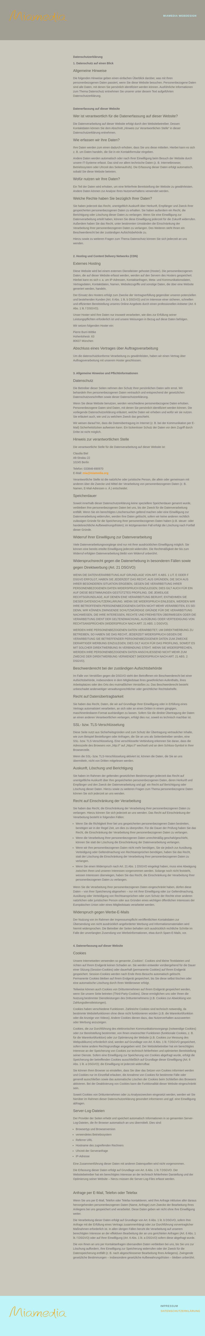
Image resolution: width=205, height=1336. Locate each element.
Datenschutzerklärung (180, 1310)
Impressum (169, 1305)
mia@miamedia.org (96, 473)
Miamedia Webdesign (180, 15)
